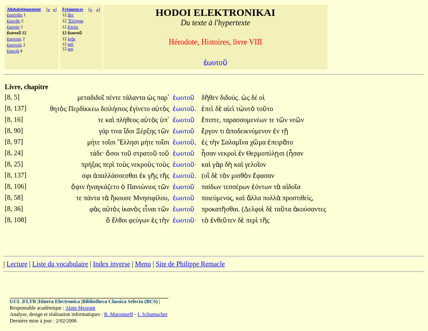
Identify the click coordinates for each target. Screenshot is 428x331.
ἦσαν (209, 153)
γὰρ (219, 164)
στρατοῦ (146, 153)
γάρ (105, 131)
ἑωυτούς (14, 38)
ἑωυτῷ (13, 50)
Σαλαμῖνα (235, 142)
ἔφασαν (263, 175)
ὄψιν (79, 186)
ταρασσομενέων (246, 119)
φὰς (96, 209)
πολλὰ (272, 198)
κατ (71, 44)
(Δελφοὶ (254, 209)
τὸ (205, 220)
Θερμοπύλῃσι (266, 153)
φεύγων (140, 220)
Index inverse (111, 264)
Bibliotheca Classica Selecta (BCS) (120, 301)
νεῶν (296, 119)
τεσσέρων (237, 186)
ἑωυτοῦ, (184, 142)
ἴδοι (130, 131)
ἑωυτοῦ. (184, 108)
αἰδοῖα (291, 186)
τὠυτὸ (246, 108)
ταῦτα (283, 209)
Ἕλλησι (129, 142)
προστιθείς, (297, 198)
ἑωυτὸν (13, 20)
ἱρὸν (72, 38)
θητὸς (59, 108)
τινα (117, 131)
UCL (15, 301)
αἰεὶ (230, 108)
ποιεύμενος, (217, 198)
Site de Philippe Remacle (190, 264)
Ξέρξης (147, 131)
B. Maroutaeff (118, 314)
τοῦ (127, 153)
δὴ (229, 164)
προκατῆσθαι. (220, 209)
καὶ (110, 119)
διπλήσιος (115, 108)
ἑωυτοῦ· (184, 164)
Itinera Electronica (59, 301)
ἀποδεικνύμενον (249, 131)
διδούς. (229, 97)
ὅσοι (113, 153)
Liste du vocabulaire (60, 264)
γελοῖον (255, 164)
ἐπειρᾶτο (280, 142)
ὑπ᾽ (164, 119)
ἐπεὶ (208, 108)
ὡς (152, 97)
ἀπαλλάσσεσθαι (116, 175)
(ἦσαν (294, 153)
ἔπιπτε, (211, 119)
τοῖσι (109, 142)
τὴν (215, 142)
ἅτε (71, 14)
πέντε (114, 97)
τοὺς (123, 164)
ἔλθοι (120, 220)
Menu (143, 264)
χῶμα (258, 142)
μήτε (94, 142)
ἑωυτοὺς (14, 44)
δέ (255, 97)
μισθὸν (242, 175)
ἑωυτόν (13, 26)
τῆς (164, 175)
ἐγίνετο (140, 108)
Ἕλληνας (76, 20)
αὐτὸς (160, 108)
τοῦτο (265, 108)
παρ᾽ (163, 97)
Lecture (16, 264)
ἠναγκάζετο (104, 186)
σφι (87, 175)
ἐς (205, 142)
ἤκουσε (122, 198)
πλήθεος (128, 119)
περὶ (109, 164)
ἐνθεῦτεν (224, 220)
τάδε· (97, 153)
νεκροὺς (143, 164)
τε (101, 119)
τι (223, 131)
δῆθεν (210, 97)
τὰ (278, 186)
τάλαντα (135, 97)
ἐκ (143, 175)
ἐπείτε (73, 26)
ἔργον (210, 131)
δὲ (219, 108)
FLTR (29, 301)
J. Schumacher (153, 314)
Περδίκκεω (84, 108)
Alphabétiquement (24, 9)
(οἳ (206, 175)
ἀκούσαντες (309, 209)
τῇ (284, 131)
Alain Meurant (80, 308)
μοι (70, 48)
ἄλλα (255, 198)
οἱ (262, 97)
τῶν (283, 119)
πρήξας (92, 164)
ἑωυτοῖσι (15, 14)
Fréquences (72, 9)
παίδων (212, 186)
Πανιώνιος (142, 186)
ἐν (277, 131)
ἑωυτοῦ (184, 97)
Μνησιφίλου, (151, 198)
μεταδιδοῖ (92, 97)
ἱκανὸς (132, 209)
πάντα (93, 198)
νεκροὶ (228, 153)
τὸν (225, 175)
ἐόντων (262, 186)
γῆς (153, 175)
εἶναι (150, 209)
